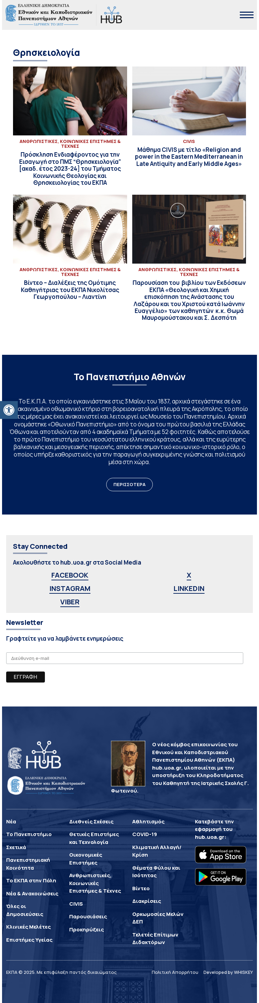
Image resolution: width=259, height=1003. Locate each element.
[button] (9, 410)
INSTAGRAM (69, 588)
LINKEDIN (189, 588)
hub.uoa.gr (209, 837)
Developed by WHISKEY (228, 972)
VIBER (69, 601)
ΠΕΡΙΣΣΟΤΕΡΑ (129, 484)
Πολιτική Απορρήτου (175, 972)
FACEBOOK (69, 575)
